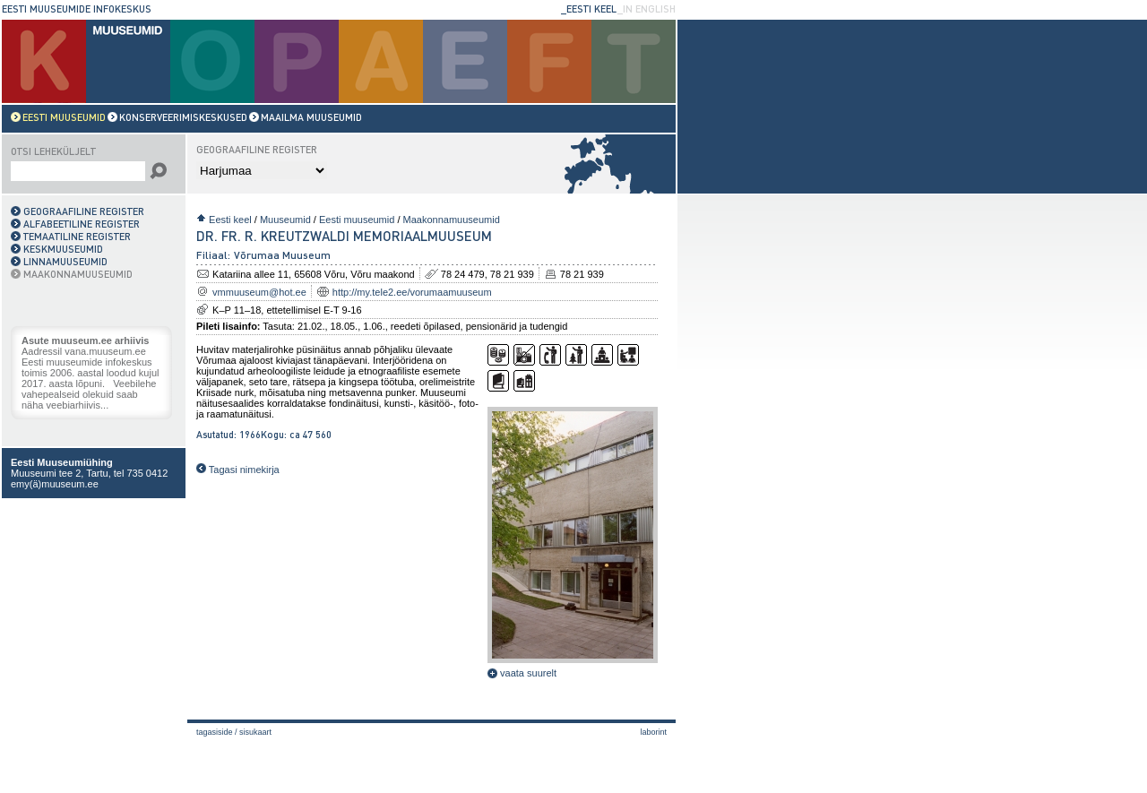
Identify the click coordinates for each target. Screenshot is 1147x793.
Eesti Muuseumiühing (62, 462)
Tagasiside (214, 732)
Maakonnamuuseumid (451, 219)
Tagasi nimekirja (238, 469)
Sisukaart (255, 732)
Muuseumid (285, 219)
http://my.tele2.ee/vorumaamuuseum (412, 292)
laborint (653, 732)
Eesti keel (230, 219)
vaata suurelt (521, 673)
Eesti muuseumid (356, 219)
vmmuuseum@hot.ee (259, 292)
